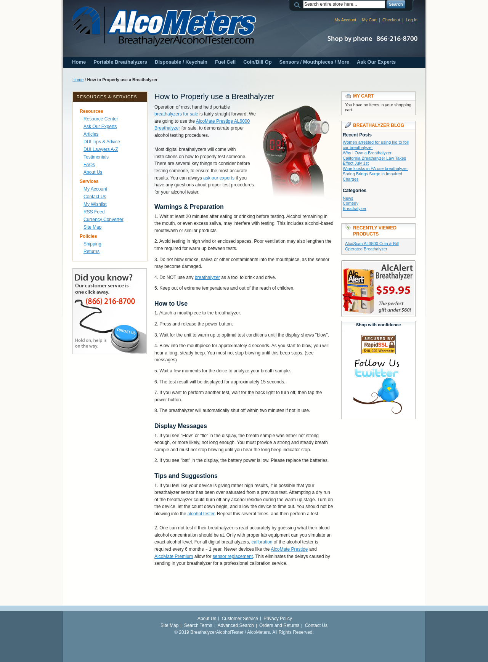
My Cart (369, 20)
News (348, 198)
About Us (92, 172)
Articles (90, 134)
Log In (411, 20)
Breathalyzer (354, 208)
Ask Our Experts (376, 62)
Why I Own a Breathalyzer (367, 153)
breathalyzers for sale (176, 114)
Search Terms (198, 625)
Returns (91, 251)
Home (79, 62)
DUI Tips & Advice (101, 141)
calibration (262, 542)
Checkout (391, 20)
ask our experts (218, 178)
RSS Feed (93, 212)
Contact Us (94, 196)
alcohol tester (201, 513)
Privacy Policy (277, 618)
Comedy (350, 203)
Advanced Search (236, 625)
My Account (345, 20)
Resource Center (100, 119)
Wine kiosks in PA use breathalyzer (375, 168)
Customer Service (240, 618)
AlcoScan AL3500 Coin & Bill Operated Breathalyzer (372, 246)
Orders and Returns (279, 625)
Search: (298, 4)
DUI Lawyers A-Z (100, 149)
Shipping (92, 244)
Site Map (92, 227)
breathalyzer (207, 277)
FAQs (89, 164)
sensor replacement (233, 556)
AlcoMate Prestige (289, 549)
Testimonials (96, 157)
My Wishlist (95, 204)
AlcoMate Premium (173, 556)
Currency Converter (103, 219)
